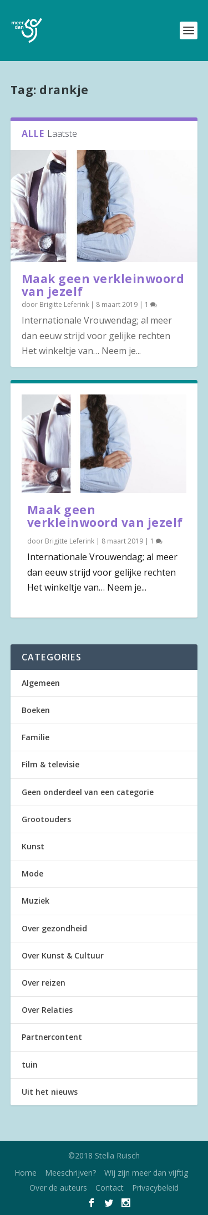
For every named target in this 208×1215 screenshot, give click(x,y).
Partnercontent (52, 1037)
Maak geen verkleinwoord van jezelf (103, 285)
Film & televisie (50, 764)
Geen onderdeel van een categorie (88, 792)
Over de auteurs (58, 1187)
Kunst (33, 846)
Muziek (35, 900)
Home (25, 1172)
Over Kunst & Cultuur (63, 955)
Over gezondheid (54, 928)
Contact (109, 1187)
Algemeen (41, 683)
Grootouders (46, 819)
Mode (32, 873)
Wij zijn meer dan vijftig (146, 1172)
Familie (35, 737)
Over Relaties (47, 1009)
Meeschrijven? (70, 1172)
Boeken (36, 710)
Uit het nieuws (50, 1091)
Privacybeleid (155, 1187)
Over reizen (43, 982)
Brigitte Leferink (64, 304)
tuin (30, 1064)
